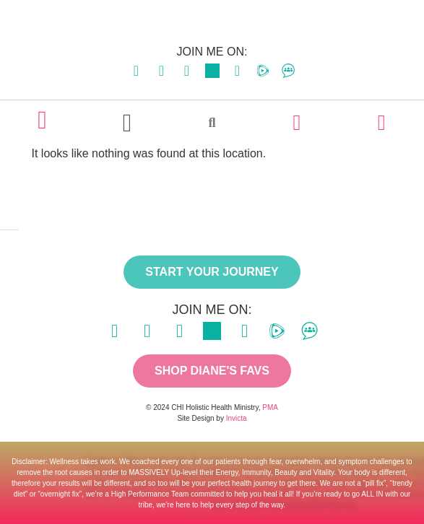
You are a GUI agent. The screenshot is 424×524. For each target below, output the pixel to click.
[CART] (381, 123)
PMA (270, 407)
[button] (127, 123)
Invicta (236, 418)
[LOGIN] (297, 123)
